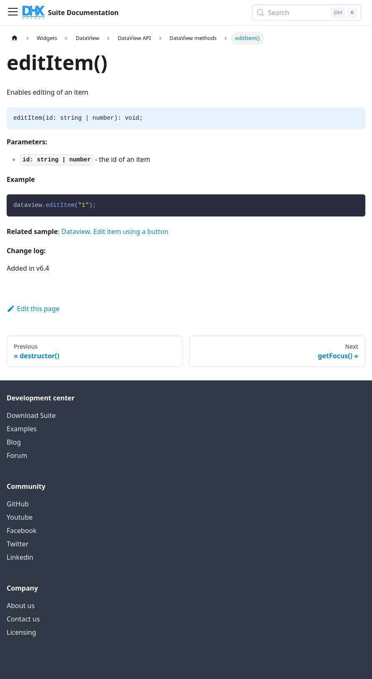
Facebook (22, 530)
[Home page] (14, 38)
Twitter (17, 543)
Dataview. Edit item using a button (114, 231)
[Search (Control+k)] (306, 12)
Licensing (21, 632)
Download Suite (31, 415)
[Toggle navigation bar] (13, 12)
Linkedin (20, 557)
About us (21, 605)
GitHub (18, 503)
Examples (22, 428)
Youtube (19, 517)
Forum (17, 455)
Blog (14, 442)
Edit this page (33, 308)
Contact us (23, 619)
